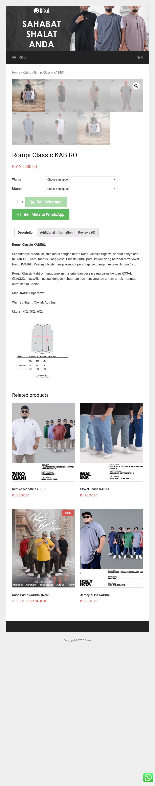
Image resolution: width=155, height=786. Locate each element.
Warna (16, 311)
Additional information (56, 364)
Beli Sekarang (46, 333)
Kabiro (27, 72)
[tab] (26, 363)
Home (16, 72)
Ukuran (17, 320)
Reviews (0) (86, 364)
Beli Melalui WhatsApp (40, 345)
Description (26, 364)
